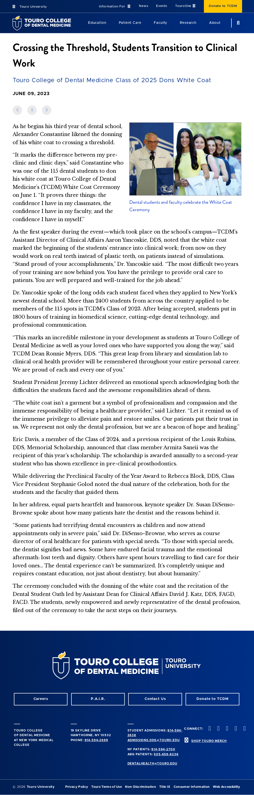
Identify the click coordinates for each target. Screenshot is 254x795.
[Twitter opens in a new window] (235, 729)
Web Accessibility (226, 787)
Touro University (29, 6)
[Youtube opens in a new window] (244, 729)
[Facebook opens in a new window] (218, 729)
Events (161, 6)
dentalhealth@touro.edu (152, 763)
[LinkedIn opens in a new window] (226, 729)
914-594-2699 (96, 740)
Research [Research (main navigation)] (188, 23)
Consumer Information (192, 787)
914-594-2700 (163, 749)
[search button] (237, 23)
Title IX (164, 787)
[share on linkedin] (32, 110)
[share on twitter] (46, 110)
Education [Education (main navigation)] (97, 23)
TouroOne (185, 6)
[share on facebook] (17, 110)
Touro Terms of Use (106, 787)
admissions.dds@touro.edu (153, 740)
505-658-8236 (166, 754)
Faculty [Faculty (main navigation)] (160, 23)
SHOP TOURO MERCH (208, 740)
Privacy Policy (76, 787)
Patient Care (130, 23)
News (143, 6)
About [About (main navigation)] (215, 23)
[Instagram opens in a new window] (209, 729)
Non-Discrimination (140, 787)
